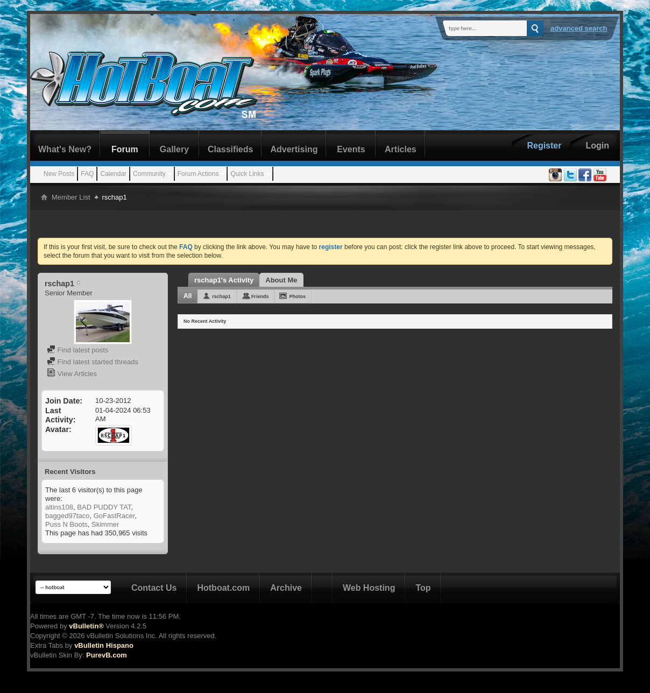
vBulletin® (86, 626)
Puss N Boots (66, 524)
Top (422, 587)
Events (351, 149)
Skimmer (105, 524)
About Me (281, 280)
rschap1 (221, 296)
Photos (297, 296)
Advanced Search (578, 28)
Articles (400, 149)
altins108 (59, 507)
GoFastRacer (114, 516)
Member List (71, 197)
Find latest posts (77, 350)
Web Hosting (369, 587)
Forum (124, 149)
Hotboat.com (223, 587)
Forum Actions (198, 174)
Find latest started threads (92, 362)
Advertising (293, 149)
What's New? (64, 149)
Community (149, 174)
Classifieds (230, 149)
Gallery (174, 149)
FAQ (87, 174)
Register (544, 145)
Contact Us (153, 587)
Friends (260, 296)
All (187, 296)
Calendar (113, 174)
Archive (286, 587)
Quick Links (247, 174)
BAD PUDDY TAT (104, 507)
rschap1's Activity (223, 280)
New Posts (59, 174)
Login (597, 145)
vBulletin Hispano (103, 645)
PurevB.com (106, 655)
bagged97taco (67, 516)
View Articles (72, 374)
